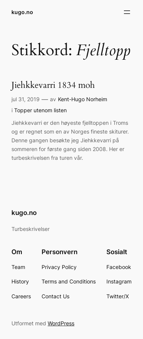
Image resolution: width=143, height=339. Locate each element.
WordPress (61, 323)
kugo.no (22, 12)
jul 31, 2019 (25, 99)
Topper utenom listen (40, 110)
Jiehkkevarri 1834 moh (53, 85)
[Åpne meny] (127, 12)
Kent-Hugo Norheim (82, 99)
